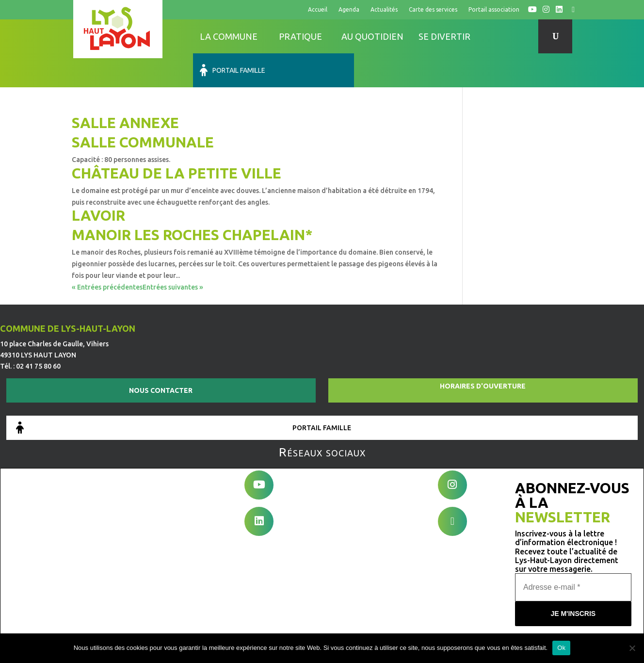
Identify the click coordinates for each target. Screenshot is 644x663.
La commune (229, 36)
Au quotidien (372, 36)
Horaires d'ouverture (483, 353)
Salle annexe (125, 89)
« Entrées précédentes (107, 253)
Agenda (348, 9)
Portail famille (512, 36)
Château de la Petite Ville (176, 139)
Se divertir (444, 36)
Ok (561, 647)
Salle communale (143, 108)
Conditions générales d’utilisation (352, 626)
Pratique (300, 36)
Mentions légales (265, 626)
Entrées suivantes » (173, 253)
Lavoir (98, 181)
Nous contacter (161, 357)
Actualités (384, 9)
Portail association (493, 9)
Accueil (317, 9)
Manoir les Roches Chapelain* (192, 201)
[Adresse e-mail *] (573, 549)
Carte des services (433, 9)
